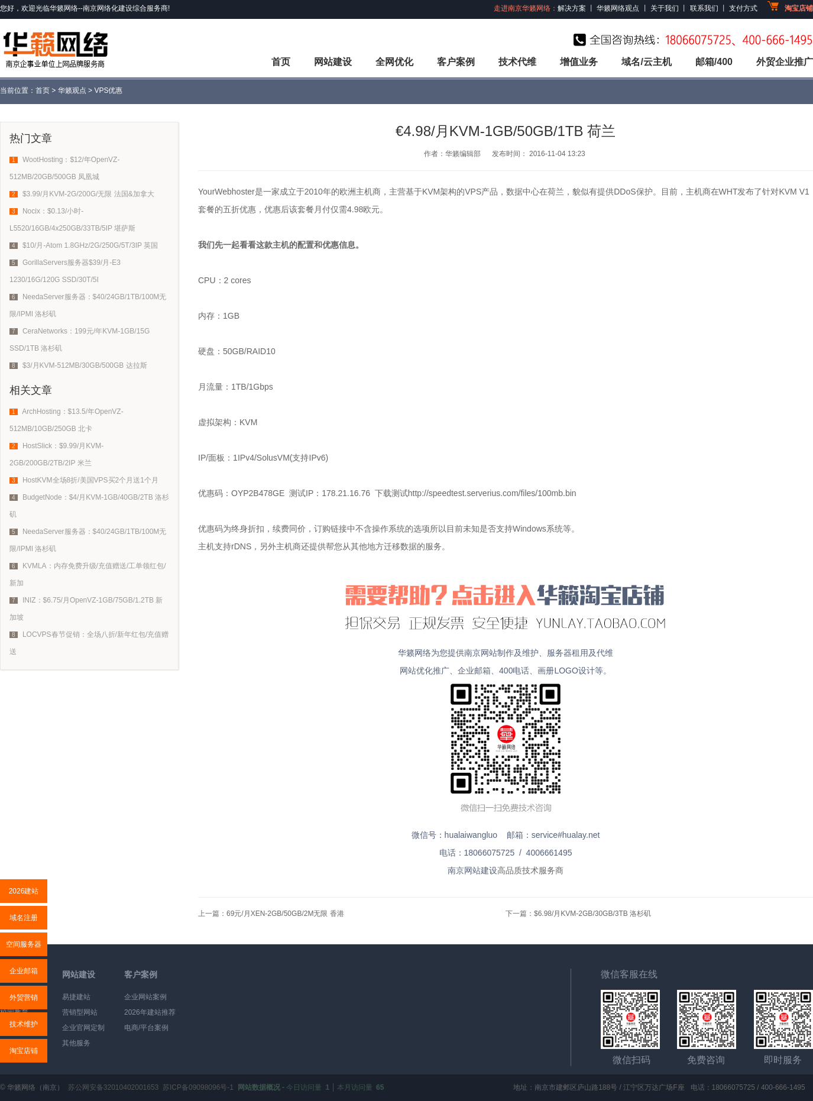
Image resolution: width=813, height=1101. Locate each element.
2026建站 (24, 891)
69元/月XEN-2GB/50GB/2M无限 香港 (285, 913)
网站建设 (333, 62)
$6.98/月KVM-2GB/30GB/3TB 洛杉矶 (592, 913)
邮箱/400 (714, 62)
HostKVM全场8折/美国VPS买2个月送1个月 (90, 480)
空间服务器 (23, 944)
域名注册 (23, 918)
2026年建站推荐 (150, 1012)
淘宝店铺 (23, 1051)
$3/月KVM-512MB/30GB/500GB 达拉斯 (84, 365)
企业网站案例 (145, 997)
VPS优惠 (108, 90)
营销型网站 (80, 1012)
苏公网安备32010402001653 (113, 1087)
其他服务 (76, 1043)
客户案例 (456, 62)
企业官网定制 (83, 1028)
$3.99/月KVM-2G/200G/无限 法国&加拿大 (88, 194)
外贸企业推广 (784, 62)
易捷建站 (76, 997)
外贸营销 (23, 997)
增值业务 (579, 62)
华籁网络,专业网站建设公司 (54, 49)
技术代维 (517, 62)
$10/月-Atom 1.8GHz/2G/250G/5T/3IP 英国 (90, 245)
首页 (280, 62)
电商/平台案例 (146, 1028)
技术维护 (23, 1024)
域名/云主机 (646, 62)
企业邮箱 (23, 971)
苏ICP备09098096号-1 (198, 1087)
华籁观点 (72, 90)
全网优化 (394, 62)
